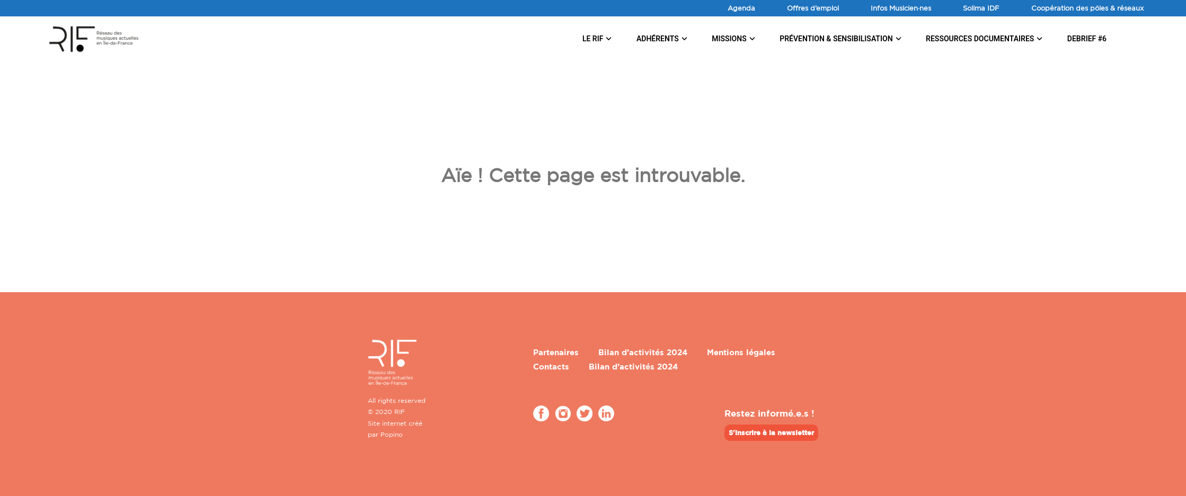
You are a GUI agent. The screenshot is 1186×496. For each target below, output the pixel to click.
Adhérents (657, 38)
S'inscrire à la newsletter (771, 432)
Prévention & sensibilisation (836, 38)
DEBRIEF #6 (1087, 38)
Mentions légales (741, 352)
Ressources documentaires (980, 38)
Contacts (551, 366)
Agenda (741, 8)
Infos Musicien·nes (901, 8)
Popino (391, 434)
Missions (729, 38)
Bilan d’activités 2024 (642, 352)
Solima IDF (981, 8)
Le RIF (593, 38)
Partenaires (556, 352)
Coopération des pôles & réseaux (1087, 8)
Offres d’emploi (813, 8)
